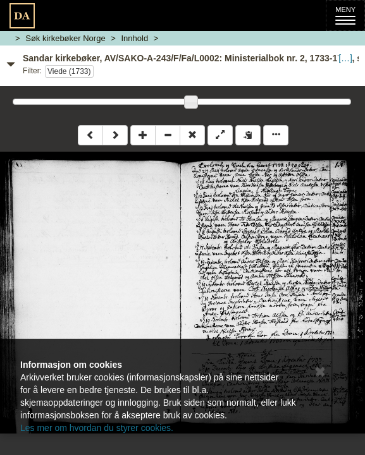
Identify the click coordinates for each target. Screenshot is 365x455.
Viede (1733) (69, 71)
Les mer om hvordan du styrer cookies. (96, 428)
